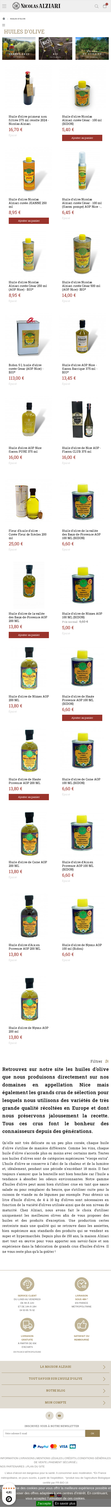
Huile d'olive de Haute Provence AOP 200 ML (25, 781)
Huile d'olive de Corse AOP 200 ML (28, 864)
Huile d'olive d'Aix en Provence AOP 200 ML (24, 947)
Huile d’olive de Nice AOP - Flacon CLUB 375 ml (81, 449)
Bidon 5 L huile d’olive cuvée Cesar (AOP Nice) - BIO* (26, 368)
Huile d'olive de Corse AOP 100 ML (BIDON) (81, 781)
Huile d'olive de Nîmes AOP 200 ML (29, 698)
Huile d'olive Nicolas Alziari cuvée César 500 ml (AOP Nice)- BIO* (81, 285)
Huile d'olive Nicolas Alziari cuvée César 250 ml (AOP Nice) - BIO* (28, 285)
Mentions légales (50, 1458)
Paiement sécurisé (62, 1462)
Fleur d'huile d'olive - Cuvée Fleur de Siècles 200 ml (27, 534)
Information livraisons (17, 1458)
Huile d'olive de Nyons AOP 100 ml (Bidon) (82, 947)
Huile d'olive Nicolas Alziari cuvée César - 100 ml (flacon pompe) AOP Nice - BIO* (82, 204)
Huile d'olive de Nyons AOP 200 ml (28, 1029)
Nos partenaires (12, 1466)
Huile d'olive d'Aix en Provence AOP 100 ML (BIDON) (77, 865)
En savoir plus (65, 1503)
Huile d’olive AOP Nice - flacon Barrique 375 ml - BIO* (79, 368)
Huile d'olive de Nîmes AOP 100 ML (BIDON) (82, 615)
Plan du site (36, 1466)
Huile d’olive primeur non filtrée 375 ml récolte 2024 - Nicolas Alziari (29, 120)
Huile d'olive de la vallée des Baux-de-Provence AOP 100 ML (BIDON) (81, 534)
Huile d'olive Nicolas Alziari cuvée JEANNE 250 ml (27, 203)
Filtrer (100, 1061)
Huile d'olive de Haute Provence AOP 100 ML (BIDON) (78, 700)
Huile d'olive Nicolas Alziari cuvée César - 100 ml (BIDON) (82, 120)
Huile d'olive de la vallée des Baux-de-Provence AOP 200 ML (28, 617)
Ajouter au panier (82, 138)
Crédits (70, 1458)
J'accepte (44, 1503)
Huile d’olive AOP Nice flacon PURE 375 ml (25, 449)
